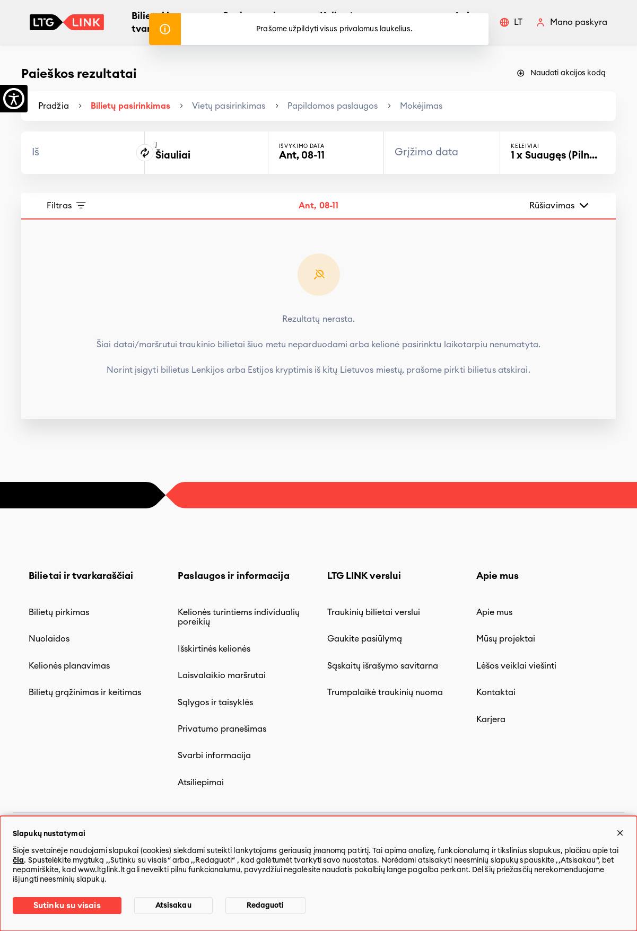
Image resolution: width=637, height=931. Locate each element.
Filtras (67, 205)
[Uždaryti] (620, 833)
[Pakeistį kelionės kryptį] (144, 153)
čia (18, 860)
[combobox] (82, 152)
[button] (510, 22)
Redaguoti (265, 905)
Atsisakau (173, 905)
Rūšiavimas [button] (559, 205)
